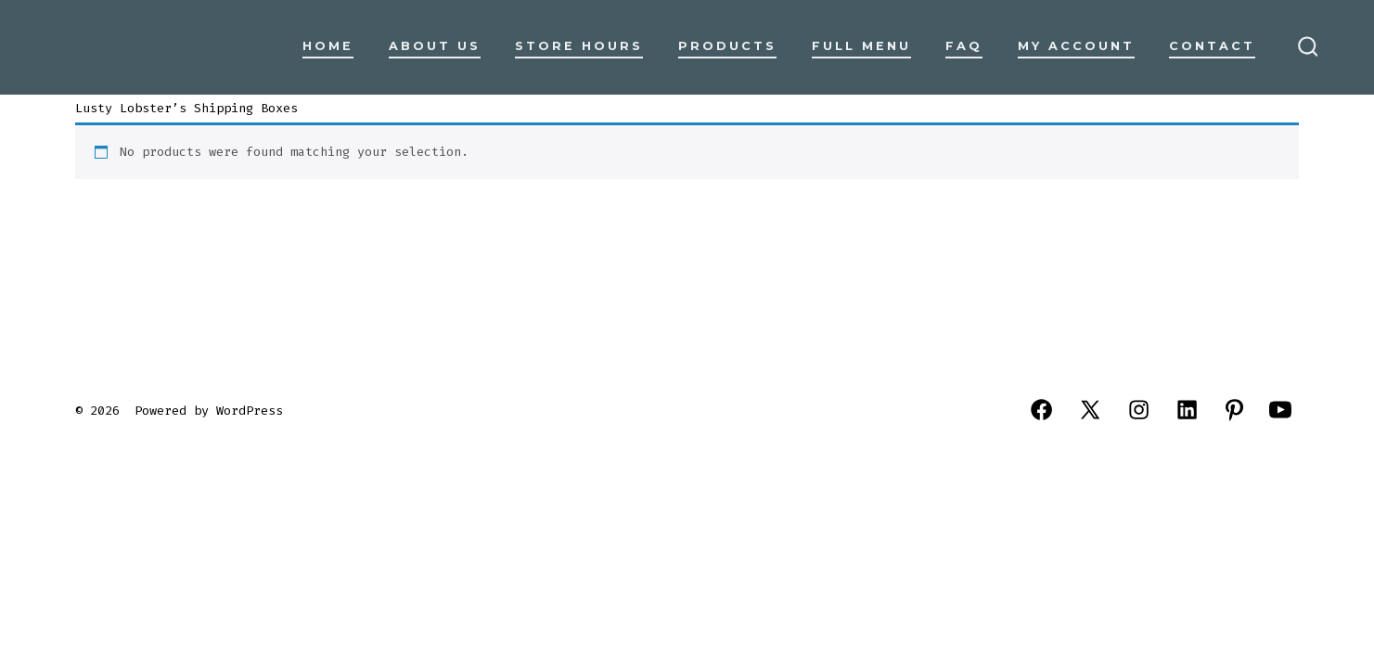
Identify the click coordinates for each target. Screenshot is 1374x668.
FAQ (963, 46)
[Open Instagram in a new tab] (1139, 410)
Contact (1212, 46)
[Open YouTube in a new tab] (1280, 410)
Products (727, 46)
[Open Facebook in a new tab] (1041, 410)
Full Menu (861, 46)
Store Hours (579, 46)
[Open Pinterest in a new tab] (1234, 410)
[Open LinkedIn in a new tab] (1187, 410)
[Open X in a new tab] (1090, 410)
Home (327, 46)
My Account (1076, 46)
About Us (435, 46)
